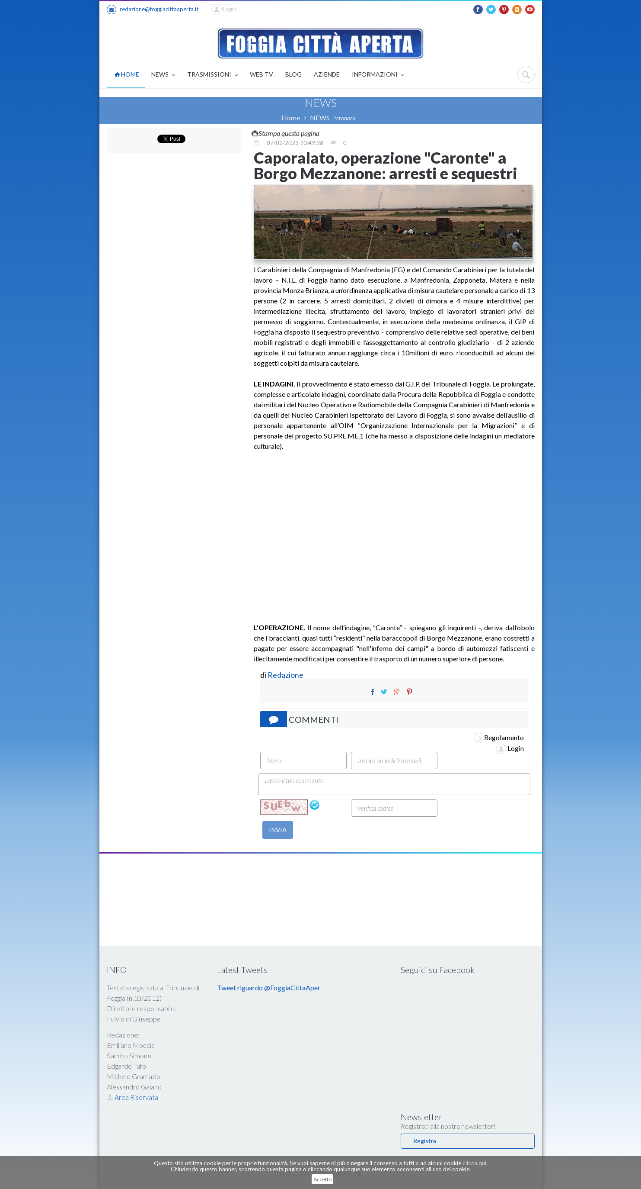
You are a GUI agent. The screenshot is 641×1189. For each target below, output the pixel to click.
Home (290, 117)
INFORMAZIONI (378, 75)
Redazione (286, 675)
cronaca (346, 118)
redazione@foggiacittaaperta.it (152, 9)
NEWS (163, 75)
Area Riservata (132, 1097)
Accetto (322, 1179)
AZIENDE (327, 74)
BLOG (293, 74)
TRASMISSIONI (212, 75)
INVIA (278, 830)
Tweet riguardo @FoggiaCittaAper (268, 987)
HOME (127, 74)
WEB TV (261, 74)
